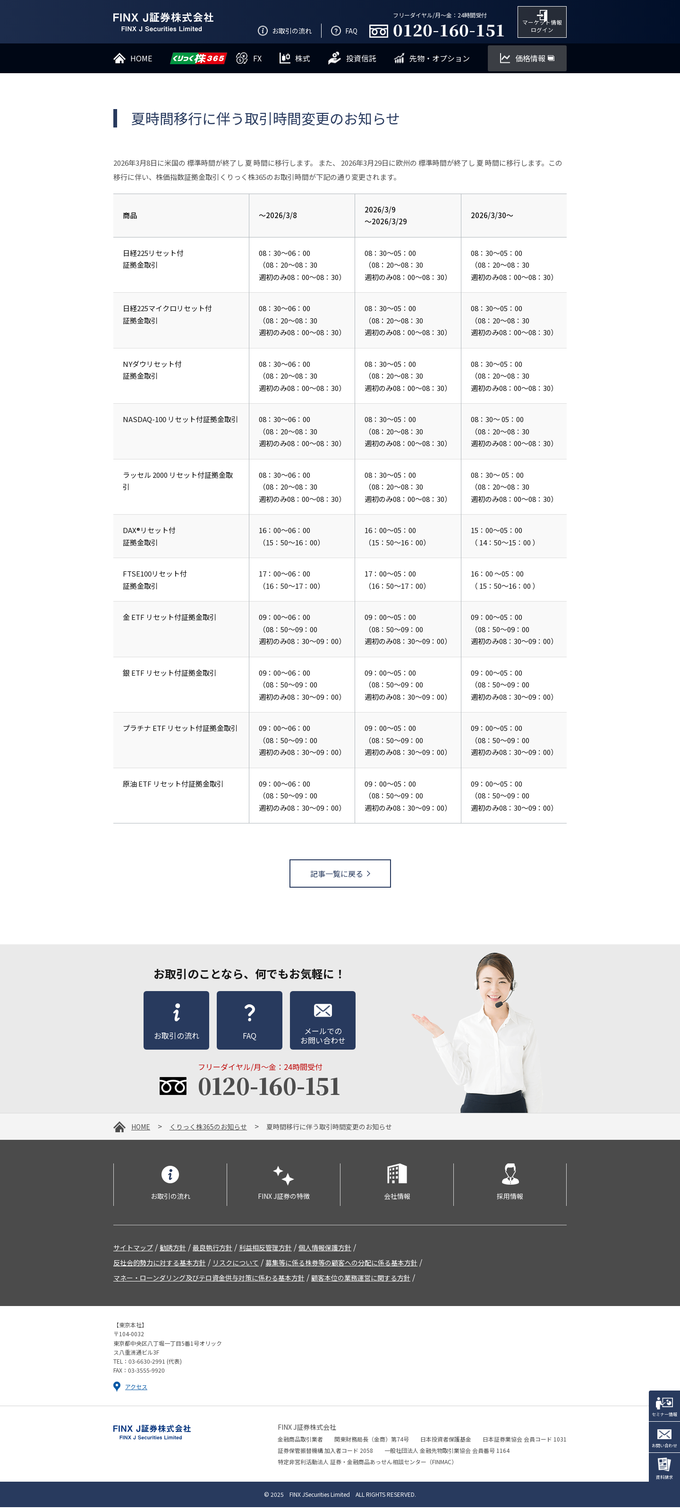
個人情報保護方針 (324, 1250)
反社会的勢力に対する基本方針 (159, 1265)
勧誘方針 (173, 1250)
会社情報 (397, 1199)
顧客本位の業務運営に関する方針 (360, 1280)
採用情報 (510, 1199)
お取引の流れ (170, 1199)
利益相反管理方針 (265, 1250)
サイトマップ (133, 1250)
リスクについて (235, 1265)
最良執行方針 (212, 1250)
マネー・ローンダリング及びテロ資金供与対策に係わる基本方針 (209, 1280)
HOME (140, 1129)
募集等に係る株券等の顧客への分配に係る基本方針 (341, 1265)
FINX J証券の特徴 (284, 1199)
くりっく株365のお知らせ (208, 1129)
